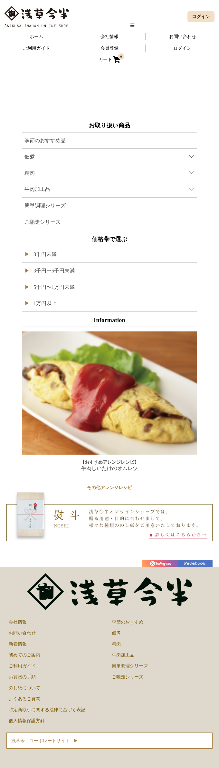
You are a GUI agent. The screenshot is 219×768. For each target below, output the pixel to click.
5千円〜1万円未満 (53, 287)
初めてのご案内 (24, 654)
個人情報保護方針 (27, 720)
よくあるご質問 (24, 698)
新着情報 (18, 643)
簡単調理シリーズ (45, 205)
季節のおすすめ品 (45, 140)
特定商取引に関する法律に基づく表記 (47, 709)
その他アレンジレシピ (109, 487)
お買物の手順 (22, 676)
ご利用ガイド (22, 665)
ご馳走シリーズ (42, 222)
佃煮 (116, 632)
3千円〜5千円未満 (53, 270)
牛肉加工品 (123, 654)
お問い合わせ (22, 632)
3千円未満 (44, 254)
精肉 (116, 643)
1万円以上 (44, 303)
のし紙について (24, 687)
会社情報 (18, 622)
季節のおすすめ (127, 622)
